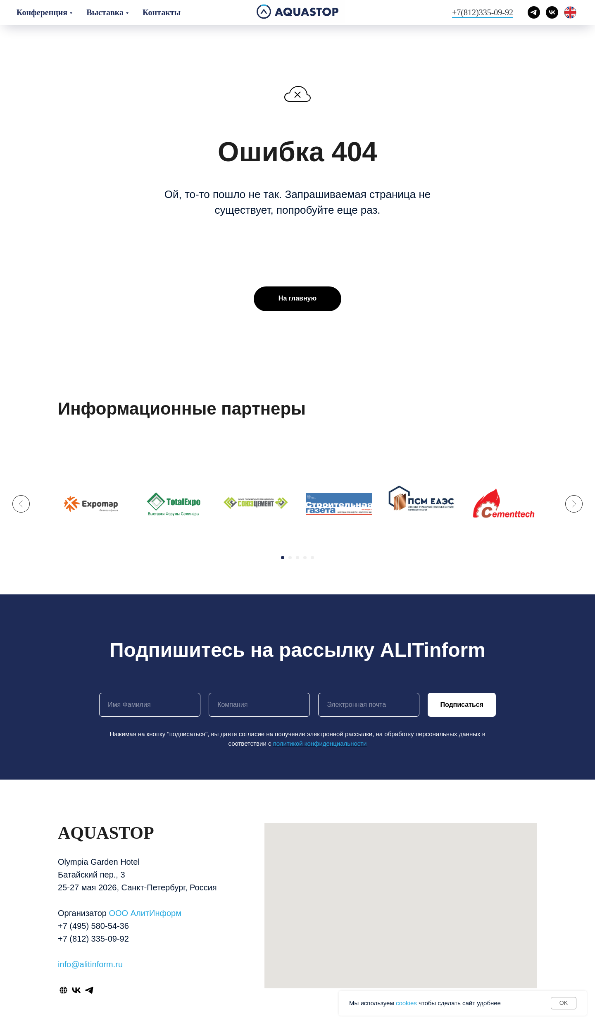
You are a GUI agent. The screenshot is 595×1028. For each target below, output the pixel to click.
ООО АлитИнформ (145, 913)
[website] (63, 990)
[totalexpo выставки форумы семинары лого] (173, 504)
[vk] (552, 12)
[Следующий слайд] (574, 500)
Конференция (42, 12)
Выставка (105, 12)
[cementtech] (504, 504)
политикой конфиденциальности (320, 743)
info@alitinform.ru (90, 964)
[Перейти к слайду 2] (290, 557)
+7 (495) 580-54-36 (93, 925)
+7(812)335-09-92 (482, 12)
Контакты (162, 12)
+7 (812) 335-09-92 (93, 938)
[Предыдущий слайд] (21, 500)
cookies (406, 1003)
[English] (570, 12)
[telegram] (534, 12)
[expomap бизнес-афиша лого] (91, 504)
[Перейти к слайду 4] (305, 557)
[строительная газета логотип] (339, 504)
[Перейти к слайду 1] (282, 557)
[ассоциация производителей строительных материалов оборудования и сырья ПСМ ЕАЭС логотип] (421, 504)
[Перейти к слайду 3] (297, 557)
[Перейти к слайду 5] (312, 557)
